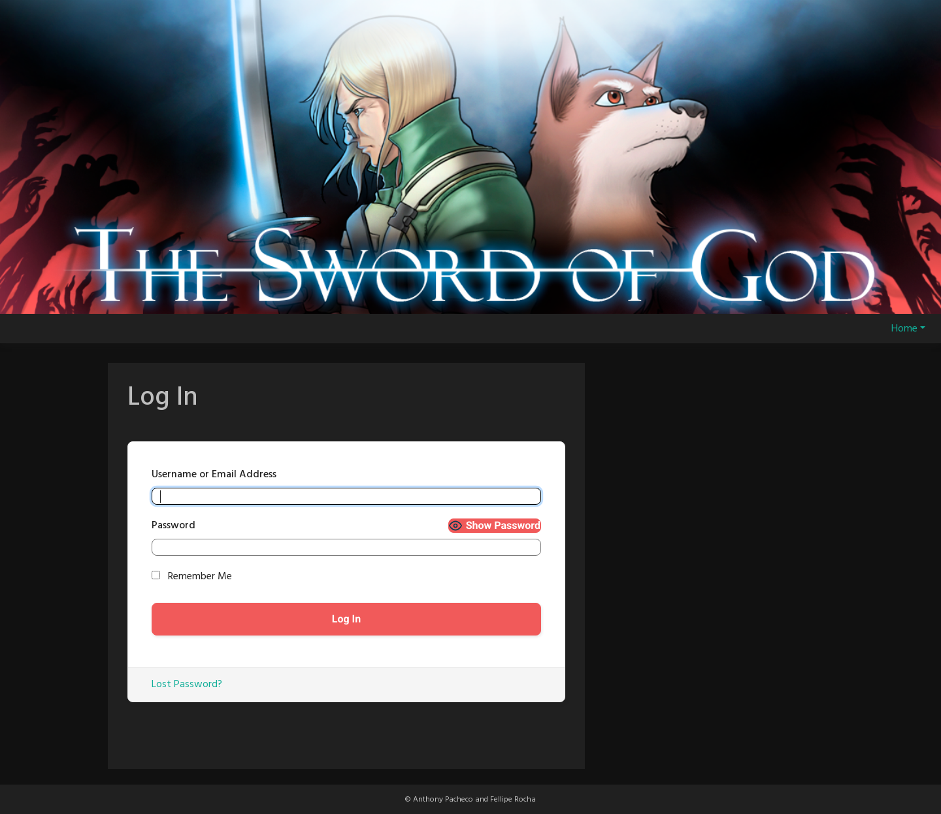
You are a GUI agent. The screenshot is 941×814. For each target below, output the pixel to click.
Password (173, 525)
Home (904, 328)
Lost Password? (187, 684)
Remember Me (192, 576)
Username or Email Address (214, 474)
